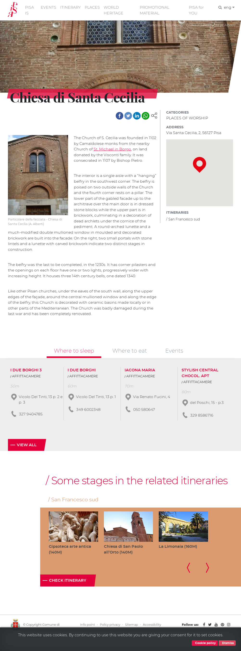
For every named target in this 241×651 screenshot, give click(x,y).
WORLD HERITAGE (114, 10)
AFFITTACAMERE (26, 380)
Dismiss (227, 643)
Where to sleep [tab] (74, 354)
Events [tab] (174, 354)
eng (229, 7)
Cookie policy (205, 643)
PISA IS (29, 10)
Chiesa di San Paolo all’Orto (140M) (123, 553)
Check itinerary (67, 585)
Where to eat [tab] (129, 354)
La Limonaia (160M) (178, 550)
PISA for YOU (196, 10)
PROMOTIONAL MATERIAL (155, 10)
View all (27, 449)
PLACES (93, 7)
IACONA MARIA (140, 374)
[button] (154, 116)
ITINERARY (71, 7)
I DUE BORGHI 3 (26, 374)
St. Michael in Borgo (127, 150)
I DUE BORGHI (82, 374)
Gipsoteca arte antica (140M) (70, 553)
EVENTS (49, 7)
